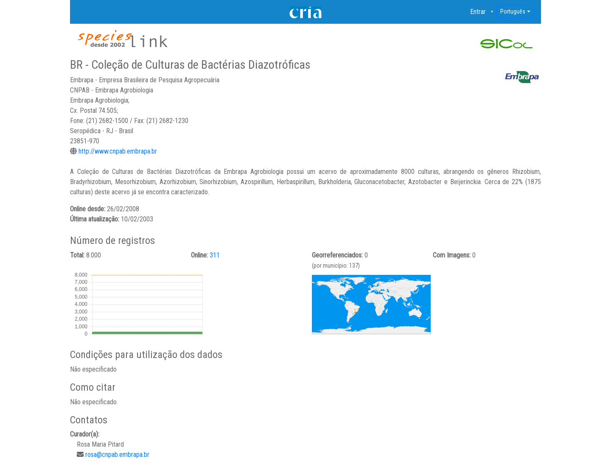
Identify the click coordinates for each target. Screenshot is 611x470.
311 (215, 255)
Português (512, 11)
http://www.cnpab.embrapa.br (117, 151)
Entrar (478, 12)
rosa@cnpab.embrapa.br (117, 454)
